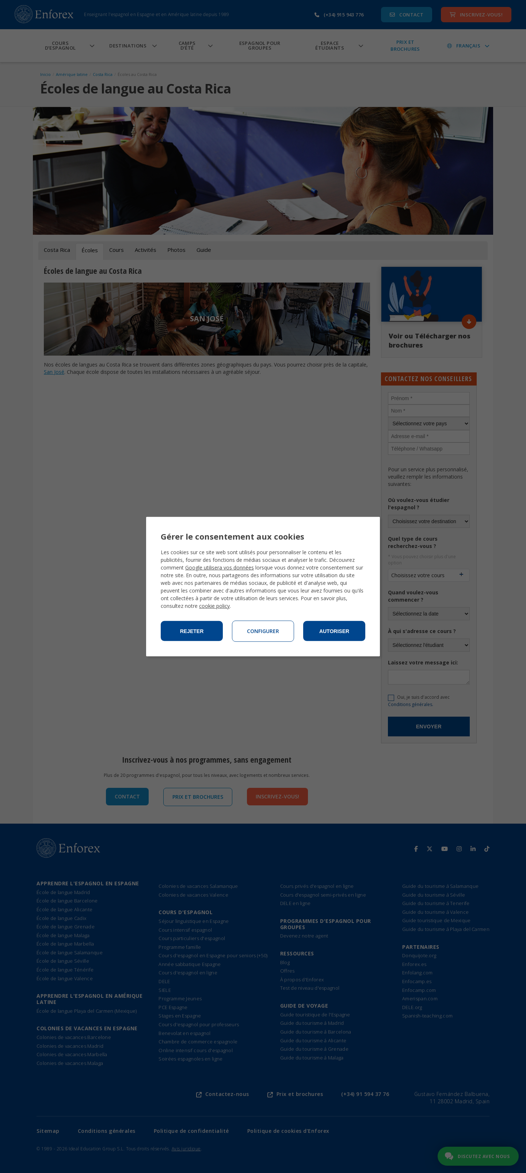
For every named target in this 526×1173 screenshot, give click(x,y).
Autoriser (334, 631)
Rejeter (192, 631)
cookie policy (214, 605)
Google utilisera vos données (219, 567)
